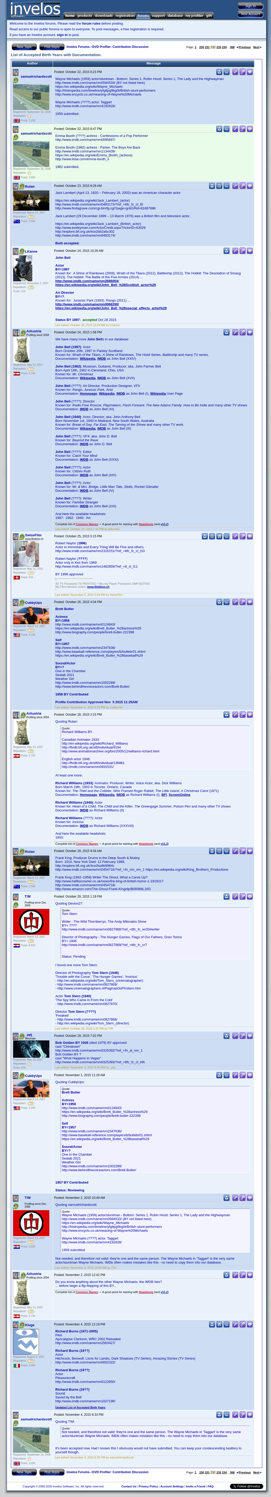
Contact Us (128, 1486)
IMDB (101, 359)
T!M (28, 896)
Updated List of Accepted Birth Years (80, 1407)
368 (232, 47)
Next (257, 47)
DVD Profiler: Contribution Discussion (120, 47)
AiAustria (33, 331)
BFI (164, 795)
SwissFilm (33, 535)
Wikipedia (88, 359)
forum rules (91, 23)
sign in (62, 35)
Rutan (30, 186)
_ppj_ (29, 1035)
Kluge (29, 1325)
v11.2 (164, 524)
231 (207, 47)
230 (201, 47)
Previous (243, 47)
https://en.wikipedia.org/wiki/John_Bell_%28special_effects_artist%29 (111, 308)
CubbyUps (33, 603)
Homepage (88, 393)
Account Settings (172, 1486)
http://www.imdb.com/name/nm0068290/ (87, 304)
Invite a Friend (195, 1486)
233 (218, 47)
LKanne (31, 251)
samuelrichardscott (36, 76)
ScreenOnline (179, 795)
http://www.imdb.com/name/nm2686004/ (87, 281)
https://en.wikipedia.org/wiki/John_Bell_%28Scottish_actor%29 (105, 285)
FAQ (211, 1486)
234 (224, 47)
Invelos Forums (77, 47)
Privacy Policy (148, 1486)
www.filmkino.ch (98, 586)
